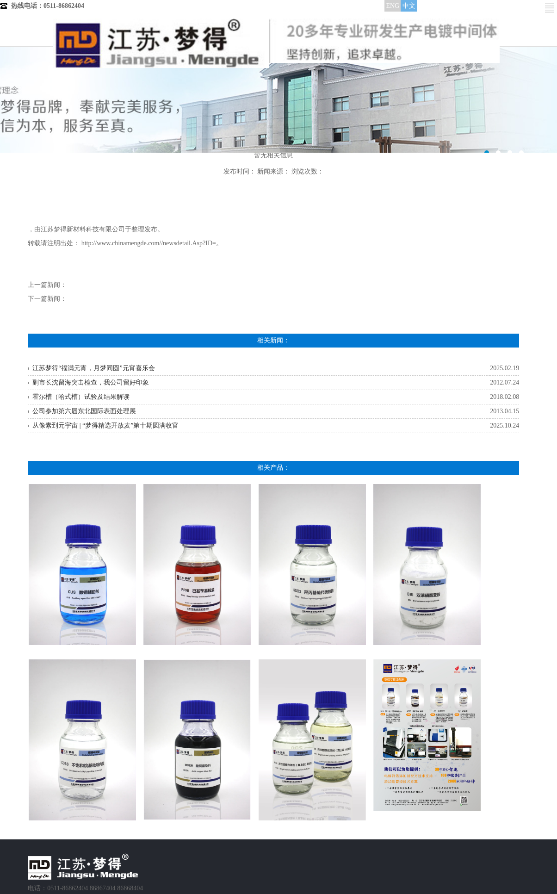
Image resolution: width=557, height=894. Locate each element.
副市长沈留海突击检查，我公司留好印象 (90, 382)
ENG (392, 5)
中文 (408, 5)
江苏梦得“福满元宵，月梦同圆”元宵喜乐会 (93, 368)
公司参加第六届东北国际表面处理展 (84, 411)
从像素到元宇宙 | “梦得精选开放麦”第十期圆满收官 (105, 425)
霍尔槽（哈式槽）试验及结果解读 (81, 396)
